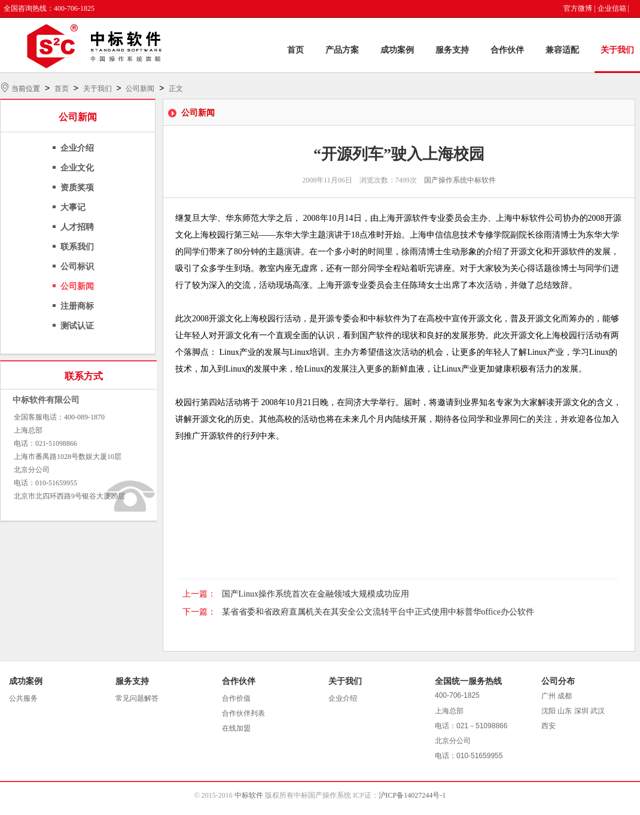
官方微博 (577, 8)
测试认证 (77, 325)
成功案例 (397, 49)
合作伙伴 (507, 49)
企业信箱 (612, 8)
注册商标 (77, 306)
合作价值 (236, 698)
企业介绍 (77, 148)
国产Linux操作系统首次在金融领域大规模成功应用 (315, 593)
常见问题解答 (137, 698)
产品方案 (342, 49)
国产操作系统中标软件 (460, 180)
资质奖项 (77, 187)
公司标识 (77, 266)
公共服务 (23, 698)
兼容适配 (562, 49)
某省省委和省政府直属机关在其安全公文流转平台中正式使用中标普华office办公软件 (378, 611)
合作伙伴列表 (243, 713)
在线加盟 (236, 728)
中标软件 (248, 795)
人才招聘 (77, 227)
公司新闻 (140, 88)
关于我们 (617, 49)
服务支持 (452, 49)
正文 (176, 88)
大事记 (73, 207)
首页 (295, 49)
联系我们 (77, 246)
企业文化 (77, 167)
